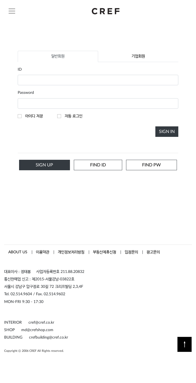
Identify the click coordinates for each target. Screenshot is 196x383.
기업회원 (138, 56)
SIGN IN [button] (167, 131)
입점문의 (131, 252)
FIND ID (98, 165)
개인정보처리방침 (71, 252)
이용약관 (42, 252)
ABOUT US (17, 252)
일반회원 (57, 56)
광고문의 (153, 252)
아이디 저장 (30, 116)
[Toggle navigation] (11, 11)
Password (26, 93)
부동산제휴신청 (104, 252)
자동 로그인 (69, 116)
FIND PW (151, 165)
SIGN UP (44, 165)
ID (20, 69)
